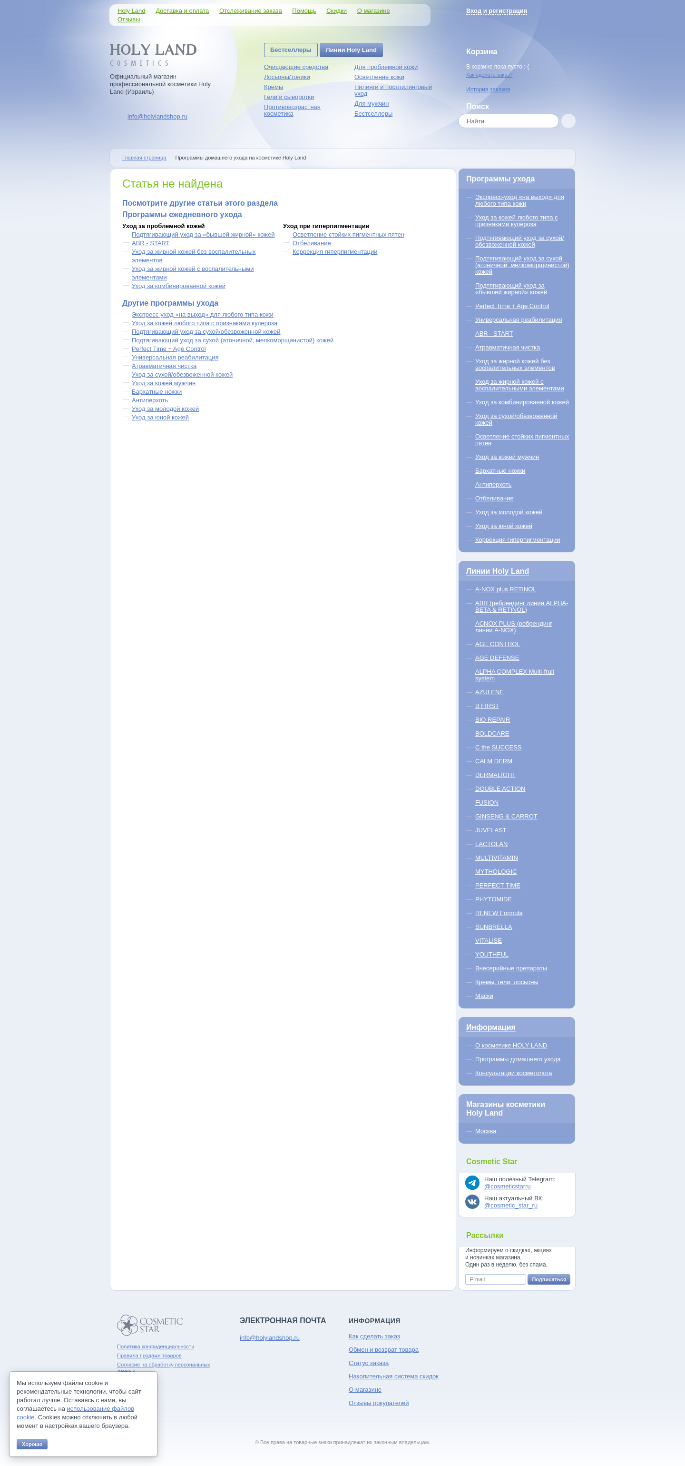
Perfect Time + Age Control (169, 348)
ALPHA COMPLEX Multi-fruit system (514, 675)
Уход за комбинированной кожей (178, 285)
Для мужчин (371, 103)
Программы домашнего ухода (518, 1059)
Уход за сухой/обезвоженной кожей (182, 374)
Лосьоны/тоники (287, 76)
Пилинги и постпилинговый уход (393, 90)
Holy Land (131, 10)
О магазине (373, 10)
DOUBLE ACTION (500, 788)
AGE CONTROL (497, 644)
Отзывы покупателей (379, 1402)
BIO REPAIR (492, 719)
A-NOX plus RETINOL (506, 589)
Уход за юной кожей (160, 417)
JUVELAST (491, 830)
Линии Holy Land (351, 49)
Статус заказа (369, 1362)
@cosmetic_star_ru (511, 1205)
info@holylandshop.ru (157, 116)
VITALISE (488, 940)
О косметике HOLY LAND (511, 1045)
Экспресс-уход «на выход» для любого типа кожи (203, 314)
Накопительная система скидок (394, 1376)
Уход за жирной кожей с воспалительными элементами (519, 385)
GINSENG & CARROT (506, 816)
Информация (491, 1027)
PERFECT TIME (497, 885)
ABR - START (151, 243)
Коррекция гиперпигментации (335, 251)
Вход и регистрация (496, 10)
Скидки (336, 10)
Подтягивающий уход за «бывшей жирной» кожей (203, 234)
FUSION (487, 802)
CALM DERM (493, 761)
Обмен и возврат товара (384, 1349)
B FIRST (487, 705)
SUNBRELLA (493, 926)
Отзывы (128, 19)
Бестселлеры (291, 49)
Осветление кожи (379, 76)
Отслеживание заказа (250, 10)
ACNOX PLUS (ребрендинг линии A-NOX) (513, 627)
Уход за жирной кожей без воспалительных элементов (515, 364)
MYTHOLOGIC (496, 871)
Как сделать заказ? (489, 75)
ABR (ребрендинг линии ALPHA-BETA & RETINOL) (521, 606)
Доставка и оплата (182, 10)
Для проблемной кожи (386, 66)
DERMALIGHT (495, 774)
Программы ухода (500, 179)
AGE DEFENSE (497, 657)
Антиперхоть (150, 400)
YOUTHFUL (492, 954)
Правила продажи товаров (149, 1355)
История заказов (488, 89)
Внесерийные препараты (511, 968)
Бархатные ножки (157, 391)
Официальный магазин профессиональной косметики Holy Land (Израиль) (160, 84)
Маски (484, 995)
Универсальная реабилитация (175, 357)
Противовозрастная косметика (292, 110)
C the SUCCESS (498, 747)
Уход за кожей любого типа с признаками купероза (204, 323)
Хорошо (32, 1444)
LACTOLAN (491, 844)
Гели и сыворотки (289, 96)
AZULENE (489, 692)
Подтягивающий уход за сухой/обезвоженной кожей (206, 331)
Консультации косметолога (513, 1073)
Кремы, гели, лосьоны (506, 982)
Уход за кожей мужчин (164, 383)
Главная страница (144, 157)
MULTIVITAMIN (496, 857)
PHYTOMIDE (493, 899)
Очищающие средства (296, 66)
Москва (485, 1131)
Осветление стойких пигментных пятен (348, 234)
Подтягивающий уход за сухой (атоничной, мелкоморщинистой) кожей (232, 340)
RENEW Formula (499, 913)
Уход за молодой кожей (165, 408)
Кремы (273, 86)
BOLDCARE (492, 733)
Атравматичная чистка (164, 365)
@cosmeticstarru (507, 1186)
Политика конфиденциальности (155, 1346)
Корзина (481, 52)
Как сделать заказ (374, 1336)
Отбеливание (312, 243)
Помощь (304, 10)
